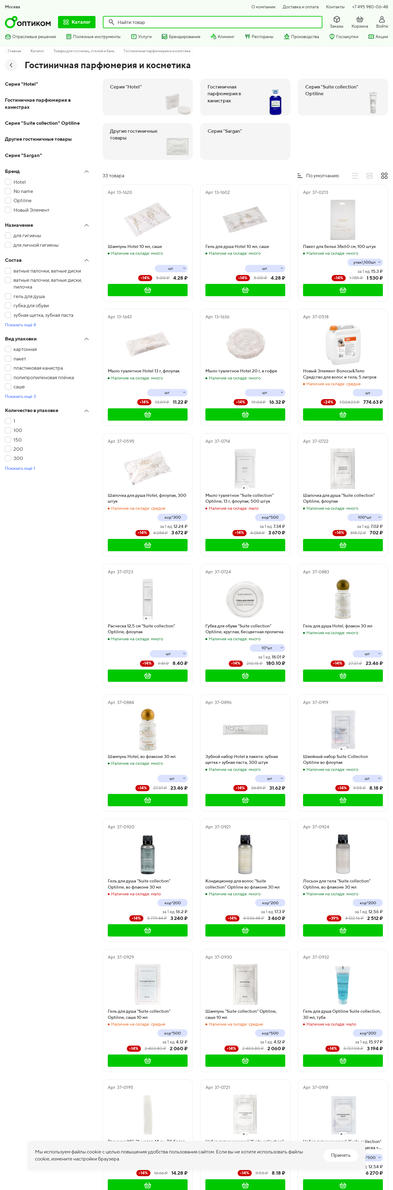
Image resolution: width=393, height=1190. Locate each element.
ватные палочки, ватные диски (47, 271)
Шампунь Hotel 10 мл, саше (135, 246)
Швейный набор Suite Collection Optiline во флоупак (335, 759)
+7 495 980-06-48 (370, 6)
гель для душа (29, 296)
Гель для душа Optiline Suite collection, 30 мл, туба (342, 1014)
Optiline (23, 200)
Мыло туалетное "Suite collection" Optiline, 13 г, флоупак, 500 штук (239, 498)
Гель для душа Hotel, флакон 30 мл (337, 625)
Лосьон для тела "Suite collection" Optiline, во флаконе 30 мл (337, 884)
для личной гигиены (36, 245)
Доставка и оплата (301, 6)
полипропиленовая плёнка (44, 377)
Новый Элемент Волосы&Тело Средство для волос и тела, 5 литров (339, 373)
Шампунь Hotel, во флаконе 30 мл (142, 756)
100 (18, 430)
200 (18, 449)
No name (23, 191)
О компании (263, 6)
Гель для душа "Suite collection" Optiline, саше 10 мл (139, 1014)
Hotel (20, 182)
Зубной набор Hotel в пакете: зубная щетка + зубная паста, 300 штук (241, 759)
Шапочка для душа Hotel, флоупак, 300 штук (147, 498)
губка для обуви (31, 305)
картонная (25, 349)
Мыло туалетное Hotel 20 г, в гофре (241, 370)
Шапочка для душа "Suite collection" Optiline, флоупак (339, 498)
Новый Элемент (31, 210)
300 (18, 458)
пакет (20, 359)
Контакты (335, 6)
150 (18, 440)
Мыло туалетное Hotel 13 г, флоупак (144, 370)
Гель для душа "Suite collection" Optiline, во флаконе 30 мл (139, 884)
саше (19, 387)
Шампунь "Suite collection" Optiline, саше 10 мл (241, 1014)
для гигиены (27, 235)
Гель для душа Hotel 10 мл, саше (237, 246)
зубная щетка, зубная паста (43, 315)
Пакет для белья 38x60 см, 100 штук (339, 246)
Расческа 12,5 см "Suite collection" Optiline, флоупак (141, 628)
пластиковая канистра (38, 368)
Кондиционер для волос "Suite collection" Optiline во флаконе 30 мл (242, 884)
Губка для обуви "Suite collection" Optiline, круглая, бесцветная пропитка (244, 628)
